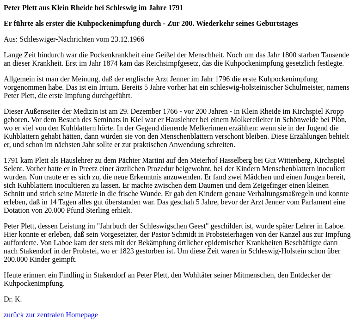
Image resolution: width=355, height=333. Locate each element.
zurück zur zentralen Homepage (51, 315)
